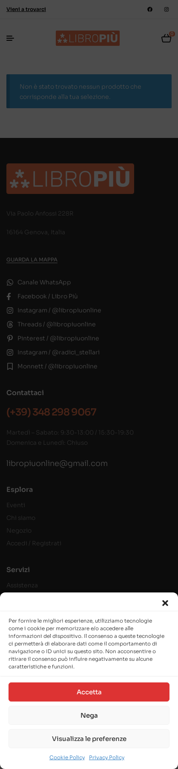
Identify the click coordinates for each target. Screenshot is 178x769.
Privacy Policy (106, 757)
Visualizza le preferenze (89, 739)
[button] (165, 603)
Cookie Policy (67, 757)
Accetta (89, 692)
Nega (89, 715)
